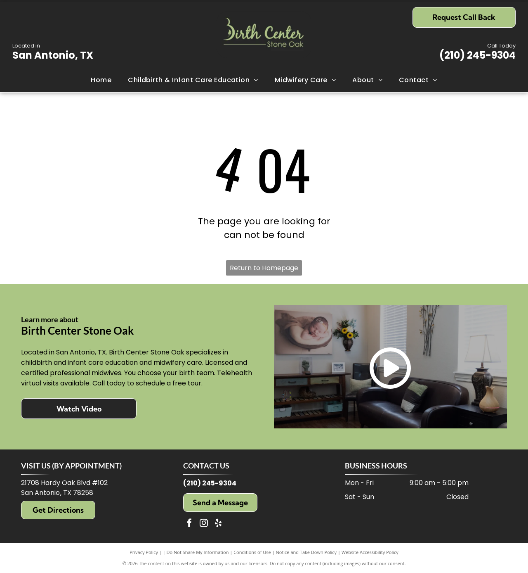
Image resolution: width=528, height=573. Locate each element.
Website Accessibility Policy (370, 552)
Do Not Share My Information (198, 552)
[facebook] (189, 524)
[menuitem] (101, 80)
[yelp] (218, 524)
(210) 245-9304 (477, 55)
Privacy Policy (144, 552)
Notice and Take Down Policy (306, 552)
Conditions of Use (252, 552)
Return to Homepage (264, 268)
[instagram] (204, 524)
